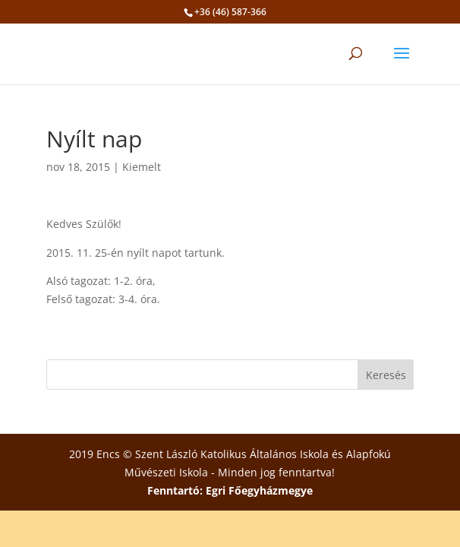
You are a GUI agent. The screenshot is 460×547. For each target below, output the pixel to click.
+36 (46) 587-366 (230, 11)
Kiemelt (141, 167)
